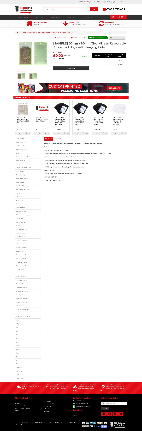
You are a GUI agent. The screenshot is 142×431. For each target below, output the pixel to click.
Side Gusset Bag (20, 186)
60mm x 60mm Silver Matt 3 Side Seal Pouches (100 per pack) (23, 120)
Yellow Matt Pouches (21, 265)
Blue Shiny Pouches (21, 284)
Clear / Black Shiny (21, 276)
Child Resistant (20, 207)
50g (17, 327)
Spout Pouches (20, 171)
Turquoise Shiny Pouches (23, 316)
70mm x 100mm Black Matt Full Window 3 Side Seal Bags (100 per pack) (80, 121)
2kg (17, 360)
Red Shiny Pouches (21, 295)
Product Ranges (23, 17)
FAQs (45, 413)
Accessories (19, 200)
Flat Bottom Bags (21, 175)
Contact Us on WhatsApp (82, 406)
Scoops (18, 153)
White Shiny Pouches (22, 305)
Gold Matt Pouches (21, 233)
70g (17, 331)
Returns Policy (48, 409)
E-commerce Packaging (23, 215)
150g (17, 338)
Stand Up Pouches (21, 142)
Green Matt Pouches (21, 255)
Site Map (74, 415)
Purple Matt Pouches (21, 262)
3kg (17, 364)
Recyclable (39, 17)
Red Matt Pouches (21, 236)
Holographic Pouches (22, 178)
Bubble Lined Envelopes (22, 204)
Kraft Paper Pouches (22, 146)
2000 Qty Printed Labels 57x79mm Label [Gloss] (42, 119)
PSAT (17, 375)
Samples (17, 403)
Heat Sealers (19, 193)
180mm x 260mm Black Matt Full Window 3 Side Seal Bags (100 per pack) (99, 121)
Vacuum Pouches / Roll (22, 189)
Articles (17, 410)
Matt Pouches (20, 226)
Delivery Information (20, 405)
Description (48, 138)
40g (17, 324)
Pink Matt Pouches (21, 258)
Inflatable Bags (20, 196)
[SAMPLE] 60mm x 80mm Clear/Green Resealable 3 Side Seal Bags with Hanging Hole (46, 32)
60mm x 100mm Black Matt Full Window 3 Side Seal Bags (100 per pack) (60, 121)
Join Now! (105, 408)
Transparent (19, 164)
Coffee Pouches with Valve (23, 167)
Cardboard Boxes (21, 211)
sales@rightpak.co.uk (80, 403)
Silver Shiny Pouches (21, 298)
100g (17, 335)
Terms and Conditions (50, 404)
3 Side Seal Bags (20, 182)
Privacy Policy (47, 401)
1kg (17, 353)
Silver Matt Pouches (21, 240)
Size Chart (46, 411)
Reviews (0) (58, 138)
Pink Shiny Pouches (21, 313)
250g (17, 342)
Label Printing (56, 17)
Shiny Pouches (20, 269)
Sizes (17, 320)
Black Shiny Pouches (21, 280)
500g (17, 345)
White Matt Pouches (21, 244)
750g (17, 349)
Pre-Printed (19, 218)
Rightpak (59, 52)
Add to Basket (71, 68)
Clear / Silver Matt (21, 251)
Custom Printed (72, 17)
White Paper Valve (21, 222)
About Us (17, 401)
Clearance (88, 17)
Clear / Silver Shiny (21, 273)
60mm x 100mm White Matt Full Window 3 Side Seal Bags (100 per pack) (118, 121)
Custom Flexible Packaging (22, 408)
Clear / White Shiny (21, 302)
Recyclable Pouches (21, 149)
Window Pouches (21, 160)
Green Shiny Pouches (22, 291)
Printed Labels (20, 371)
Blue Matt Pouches (21, 247)
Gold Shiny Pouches (21, 287)
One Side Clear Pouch (22, 156)
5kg (17, 356)
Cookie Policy (47, 406)
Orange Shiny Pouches (22, 309)
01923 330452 (78, 401)
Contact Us (75, 413)
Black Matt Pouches (21, 229)
